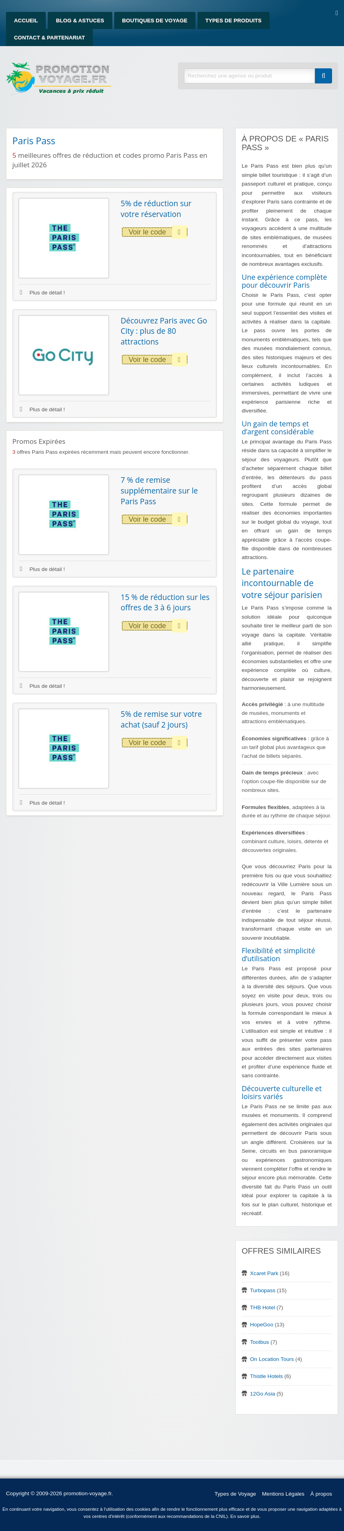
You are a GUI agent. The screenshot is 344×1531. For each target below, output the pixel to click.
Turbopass (263, 1290)
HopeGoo (261, 1325)
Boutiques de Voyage (155, 20)
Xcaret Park (264, 1273)
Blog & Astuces (80, 20)
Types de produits (233, 20)
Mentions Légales (283, 1494)
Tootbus (259, 1342)
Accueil (26, 20)
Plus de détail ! (42, 293)
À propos (321, 1494)
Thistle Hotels (266, 1376)
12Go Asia (262, 1394)
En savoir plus (244, 1516)
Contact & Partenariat (49, 38)
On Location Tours (272, 1359)
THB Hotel (262, 1307)
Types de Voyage (235, 1494)
